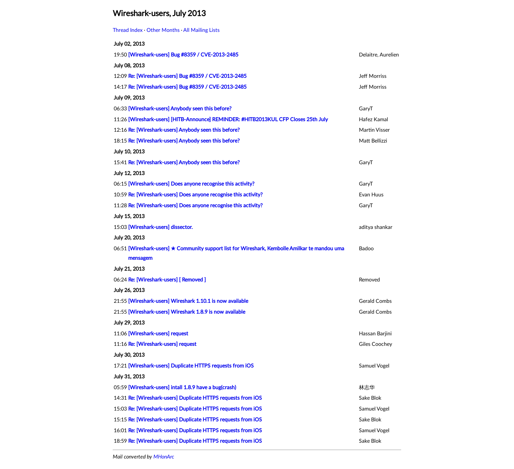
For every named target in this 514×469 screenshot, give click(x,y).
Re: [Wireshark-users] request (162, 344)
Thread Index (128, 30)
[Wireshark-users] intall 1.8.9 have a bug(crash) (182, 387)
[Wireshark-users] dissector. (160, 227)
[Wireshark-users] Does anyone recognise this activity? (191, 184)
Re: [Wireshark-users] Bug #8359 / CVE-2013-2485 (187, 76)
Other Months (163, 30)
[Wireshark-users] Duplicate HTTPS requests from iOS (191, 365)
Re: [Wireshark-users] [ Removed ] (167, 279)
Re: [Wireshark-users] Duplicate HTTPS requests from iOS (195, 398)
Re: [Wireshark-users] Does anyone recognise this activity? (195, 194)
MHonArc (163, 456)
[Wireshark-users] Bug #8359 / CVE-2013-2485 (183, 54)
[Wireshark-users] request (158, 333)
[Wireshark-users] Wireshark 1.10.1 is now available (188, 301)
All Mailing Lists (201, 30)
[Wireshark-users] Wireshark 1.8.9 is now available (186, 312)
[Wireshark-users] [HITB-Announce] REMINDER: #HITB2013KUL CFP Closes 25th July (228, 119)
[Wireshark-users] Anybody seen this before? (179, 108)
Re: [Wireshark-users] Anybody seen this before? (184, 130)
